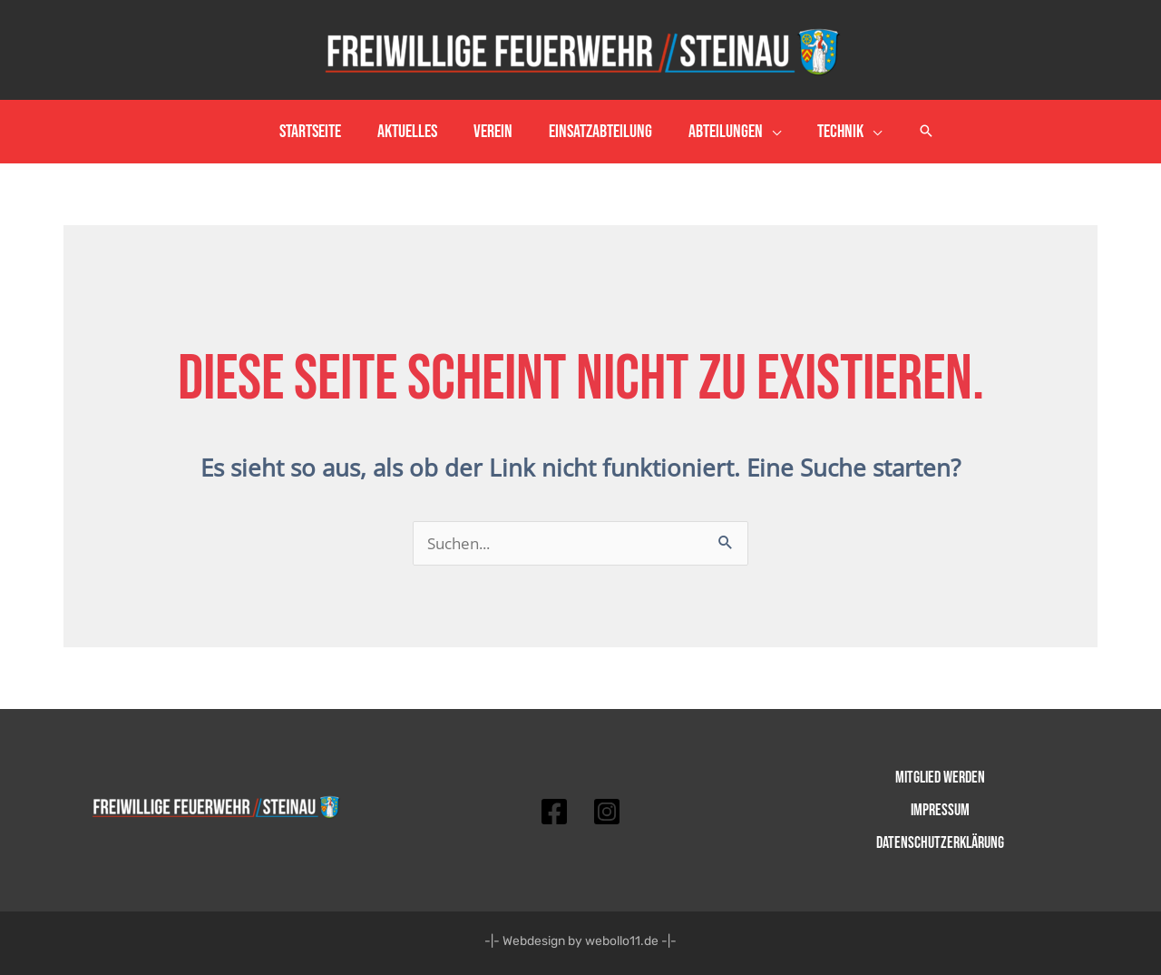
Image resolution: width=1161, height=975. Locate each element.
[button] (926, 132)
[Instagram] (606, 811)
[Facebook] (554, 811)
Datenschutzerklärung (940, 842)
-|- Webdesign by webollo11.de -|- (580, 941)
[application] (772, 131)
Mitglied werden (940, 777)
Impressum (940, 810)
